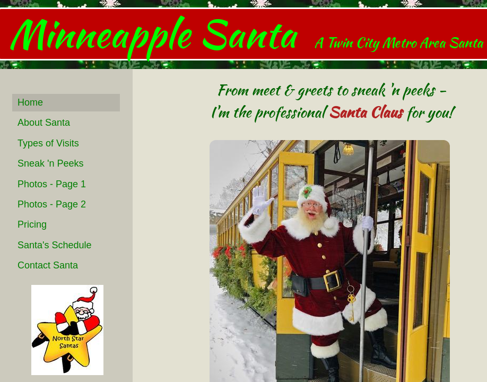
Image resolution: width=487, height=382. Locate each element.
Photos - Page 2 (52, 204)
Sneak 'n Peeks (51, 163)
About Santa (44, 122)
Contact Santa (48, 265)
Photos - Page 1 (52, 184)
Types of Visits (48, 143)
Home (30, 102)
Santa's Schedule (55, 245)
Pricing (32, 224)
